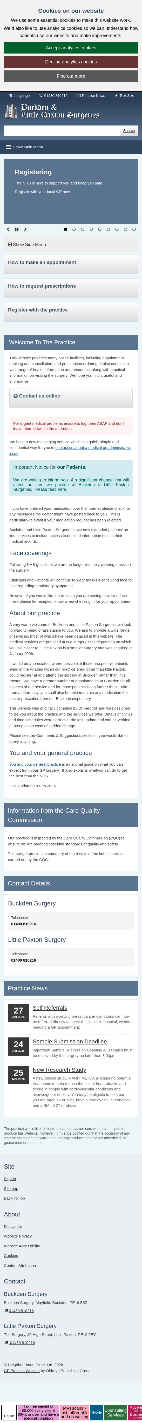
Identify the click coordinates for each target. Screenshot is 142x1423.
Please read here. (51, 489)
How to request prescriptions (42, 286)
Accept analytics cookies (71, 47)
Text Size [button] (124, 96)
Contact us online (36, 396)
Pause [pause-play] (9, 1416)
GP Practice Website (22, 1370)
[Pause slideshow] (17, 229)
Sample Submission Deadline (70, 1041)
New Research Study (59, 1070)
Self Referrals (50, 1007)
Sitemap (11, 1188)
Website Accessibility (22, 1246)
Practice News (90, 96)
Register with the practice (38, 310)
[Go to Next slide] (25, 229)
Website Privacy (18, 1236)
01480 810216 (53, 96)
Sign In (10, 1178)
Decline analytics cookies (71, 61)
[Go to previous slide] (8, 229)
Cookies (11, 1255)
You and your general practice (35, 764)
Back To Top (14, 1198)
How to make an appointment (42, 262)
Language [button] (19, 96)
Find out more (71, 76)
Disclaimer (13, 1226)
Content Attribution (20, 1265)
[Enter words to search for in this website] (62, 130)
